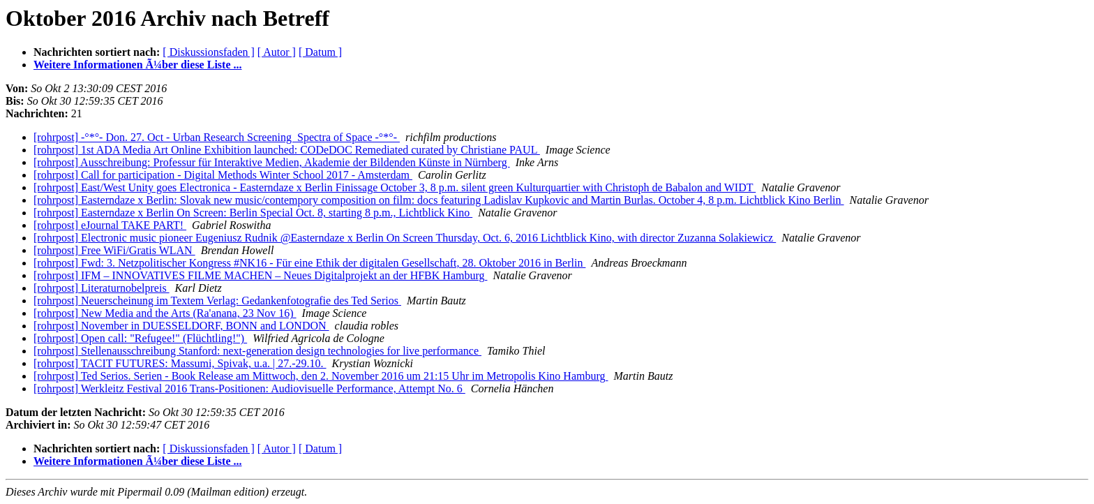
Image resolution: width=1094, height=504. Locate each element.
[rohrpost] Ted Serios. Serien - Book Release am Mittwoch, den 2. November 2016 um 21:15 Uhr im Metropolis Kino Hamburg (320, 376)
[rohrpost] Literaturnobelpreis (101, 288)
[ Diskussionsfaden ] (209, 52)
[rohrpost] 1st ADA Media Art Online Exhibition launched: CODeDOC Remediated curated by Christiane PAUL (286, 150)
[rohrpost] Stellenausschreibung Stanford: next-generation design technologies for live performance (257, 351)
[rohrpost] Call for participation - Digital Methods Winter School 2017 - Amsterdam (222, 175)
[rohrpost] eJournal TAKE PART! (109, 225)
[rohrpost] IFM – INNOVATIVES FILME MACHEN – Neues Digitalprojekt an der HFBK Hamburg (260, 275)
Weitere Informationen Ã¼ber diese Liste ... (137, 65)
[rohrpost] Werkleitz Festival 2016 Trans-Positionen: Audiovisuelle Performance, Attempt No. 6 (249, 388)
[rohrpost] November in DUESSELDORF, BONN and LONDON (181, 326)
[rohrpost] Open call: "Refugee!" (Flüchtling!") (140, 338)
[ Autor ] (276, 52)
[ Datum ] (320, 52)
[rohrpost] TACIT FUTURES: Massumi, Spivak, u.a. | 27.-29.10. (180, 363)
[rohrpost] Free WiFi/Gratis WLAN (114, 250)
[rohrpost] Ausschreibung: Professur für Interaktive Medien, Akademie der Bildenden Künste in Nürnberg (271, 162)
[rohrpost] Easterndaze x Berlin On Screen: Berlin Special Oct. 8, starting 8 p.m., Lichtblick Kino (252, 212)
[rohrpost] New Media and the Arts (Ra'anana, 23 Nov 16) (165, 313)
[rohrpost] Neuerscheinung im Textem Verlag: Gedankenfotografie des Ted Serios (217, 300)
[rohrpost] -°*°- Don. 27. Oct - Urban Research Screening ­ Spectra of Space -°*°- (216, 137)
